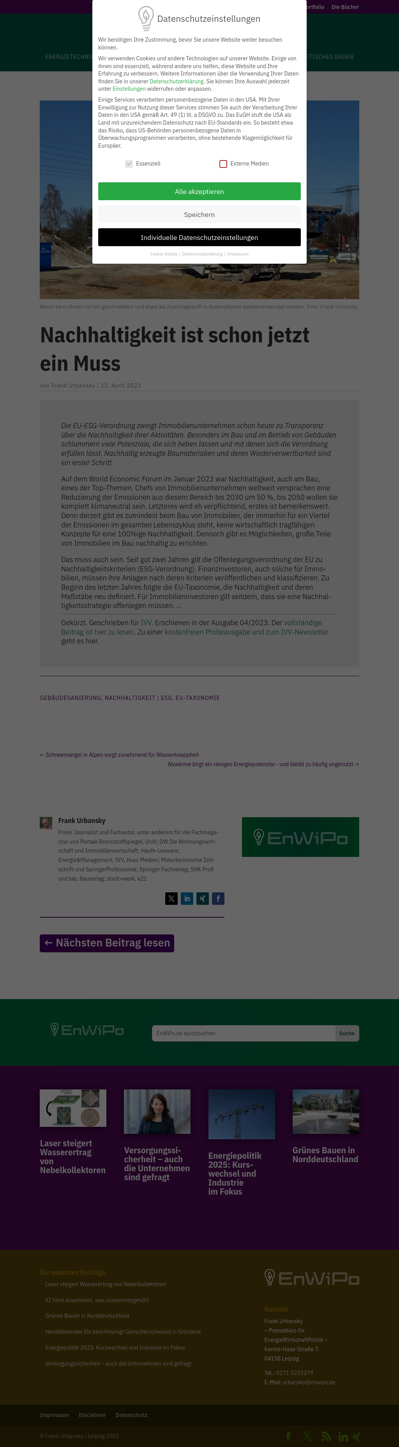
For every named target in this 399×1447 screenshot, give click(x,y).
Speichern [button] (199, 214)
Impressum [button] (238, 254)
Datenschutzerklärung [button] (203, 254)
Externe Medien (243, 163)
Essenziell (143, 163)
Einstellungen (129, 88)
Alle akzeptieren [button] (199, 191)
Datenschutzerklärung (177, 81)
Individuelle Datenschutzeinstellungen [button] (199, 237)
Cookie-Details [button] (164, 254)
